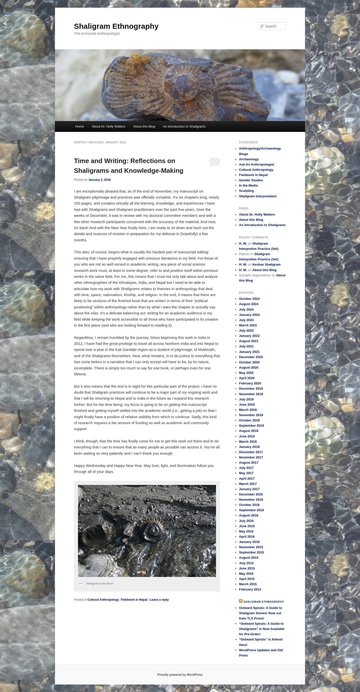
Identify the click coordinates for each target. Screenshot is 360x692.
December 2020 (251, 357)
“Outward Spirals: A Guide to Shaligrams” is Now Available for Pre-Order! (261, 629)
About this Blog (144, 126)
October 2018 (249, 420)
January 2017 (249, 489)
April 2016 (246, 536)
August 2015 (248, 557)
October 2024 (249, 299)
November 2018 (251, 415)
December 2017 (251, 452)
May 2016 (246, 531)
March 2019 (248, 410)
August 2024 (248, 304)
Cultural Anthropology (103, 599)
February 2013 (250, 589)
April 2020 (246, 378)
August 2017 (248, 462)
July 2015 (246, 563)
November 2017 (251, 457)
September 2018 (251, 425)
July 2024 (246, 309)
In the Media (248, 185)
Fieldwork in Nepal (134, 599)
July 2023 (246, 320)
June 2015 (247, 568)
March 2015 (248, 584)
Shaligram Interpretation (257, 196)
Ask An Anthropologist (256, 164)
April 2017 (246, 478)
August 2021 (248, 341)
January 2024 (249, 315)
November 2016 (251, 499)
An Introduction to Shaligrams (184, 126)
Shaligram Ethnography (116, 26)
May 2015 (246, 573)
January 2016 (249, 542)
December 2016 (251, 494)
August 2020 (248, 367)
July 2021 (246, 346)
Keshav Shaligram (266, 264)
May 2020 (246, 373)
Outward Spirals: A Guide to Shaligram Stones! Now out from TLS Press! (260, 613)
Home (79, 126)
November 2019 (251, 394)
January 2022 (249, 336)
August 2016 (248, 515)
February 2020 (250, 383)
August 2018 (248, 431)
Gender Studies (251, 180)
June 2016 (247, 526)
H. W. (243, 243)
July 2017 (246, 468)
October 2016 (249, 505)
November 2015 (251, 547)
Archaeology (249, 159)
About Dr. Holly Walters (108, 126)
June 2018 (247, 436)
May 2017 (246, 473)
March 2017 (248, 484)
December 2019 (251, 388)
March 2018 (248, 441)
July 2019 (246, 399)
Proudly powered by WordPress (179, 674)
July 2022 (246, 330)
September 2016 (251, 510)
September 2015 (251, 552)
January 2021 (249, 352)
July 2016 (246, 521)
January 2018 (249, 447)
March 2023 (248, 325)
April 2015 (246, 579)
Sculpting (246, 191)
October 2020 (249, 362)
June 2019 (247, 404)
